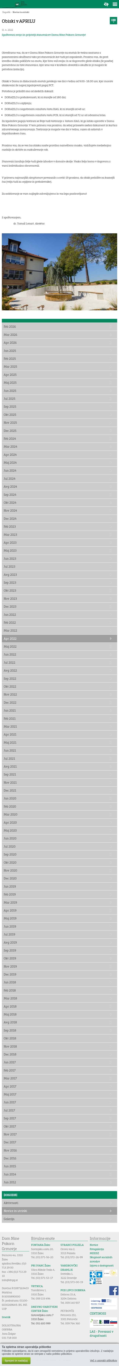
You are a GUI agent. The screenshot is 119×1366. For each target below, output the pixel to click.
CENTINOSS (98, 1313)
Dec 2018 (10, 1054)
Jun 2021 (10, 750)
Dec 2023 (10, 606)
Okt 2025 (10, 415)
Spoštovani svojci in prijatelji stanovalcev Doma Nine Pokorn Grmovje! (44, 34)
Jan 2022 (10, 614)
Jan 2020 (10, 798)
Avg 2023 (10, 574)
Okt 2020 (10, 862)
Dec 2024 (10, 518)
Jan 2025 (10, 351)
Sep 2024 (10, 494)
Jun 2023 (10, 558)
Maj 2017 (10, 1094)
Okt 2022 (10, 686)
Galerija (9, 1219)
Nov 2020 (10, 870)
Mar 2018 (10, 998)
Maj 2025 (10, 382)
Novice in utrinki (21, 12)
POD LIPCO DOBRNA (73, 1290)
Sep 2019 (10, 950)
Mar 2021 (10, 726)
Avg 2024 (10, 486)
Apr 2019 (10, 910)
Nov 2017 (10, 1134)
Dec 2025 (10, 431)
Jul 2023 (9, 566)
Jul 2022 (9, 662)
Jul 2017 (9, 1110)
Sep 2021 (10, 774)
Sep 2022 (10, 678)
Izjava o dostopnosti (101, 1265)
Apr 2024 (10, 455)
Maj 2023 (10, 550)
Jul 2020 (9, 846)
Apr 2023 (10, 542)
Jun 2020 (10, 838)
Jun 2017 (10, 1102)
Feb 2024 (10, 438)
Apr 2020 (10, 822)
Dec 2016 (10, 1158)
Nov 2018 (10, 1046)
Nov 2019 (10, 966)
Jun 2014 (10, 1174)
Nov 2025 (10, 422)
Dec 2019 (10, 974)
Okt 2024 (10, 502)
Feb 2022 (10, 622)
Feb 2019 (10, 894)
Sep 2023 (10, 582)
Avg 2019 (10, 942)
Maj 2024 (10, 462)
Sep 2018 (10, 1030)
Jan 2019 (10, 886)
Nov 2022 (10, 694)
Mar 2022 (10, 630)
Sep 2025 (10, 406)
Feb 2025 (10, 358)
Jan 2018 (10, 982)
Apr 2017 (10, 1086)
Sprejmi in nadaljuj (16, 1360)
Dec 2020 (10, 878)
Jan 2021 (10, 710)
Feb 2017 (10, 1070)
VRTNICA (37, 1286)
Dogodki (6, 12)
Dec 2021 (10, 790)
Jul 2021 (9, 758)
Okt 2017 (10, 1126)
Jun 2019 (10, 926)
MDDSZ (94, 1253)
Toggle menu (115, 4)
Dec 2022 (10, 702)
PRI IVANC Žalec (41, 1265)
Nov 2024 (10, 510)
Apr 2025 (10, 375)
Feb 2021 (10, 718)
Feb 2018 (10, 990)
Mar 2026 (10, 335)
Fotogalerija (97, 1249)
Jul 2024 (9, 478)
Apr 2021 (10, 734)
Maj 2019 (10, 918)
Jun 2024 (10, 470)
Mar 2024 (10, 446)
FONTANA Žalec (40, 1245)
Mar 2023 (10, 534)
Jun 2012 (10, 1182)
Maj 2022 (10, 646)
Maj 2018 (10, 1014)
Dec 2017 (10, 1142)
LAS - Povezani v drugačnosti (101, 1333)
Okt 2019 (10, 958)
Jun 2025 (10, 391)
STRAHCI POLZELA (72, 1245)
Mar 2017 (10, 1078)
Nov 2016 (10, 1150)
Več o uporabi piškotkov (103, 1360)
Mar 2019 (10, 902)
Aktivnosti (11, 1203)
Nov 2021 (10, 782)
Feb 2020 (10, 806)
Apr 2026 (10, 342)
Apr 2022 (10, 638)
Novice (94, 1245)
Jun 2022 (10, 654)
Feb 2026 (10, 326)
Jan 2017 (10, 1062)
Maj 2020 (10, 830)
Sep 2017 (10, 1118)
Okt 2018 (10, 1038)
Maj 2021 (10, 742)
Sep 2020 (10, 854)
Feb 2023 (10, 526)
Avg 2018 (10, 1022)
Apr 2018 (10, 1006)
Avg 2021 (10, 766)
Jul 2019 (9, 934)
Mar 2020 (10, 814)
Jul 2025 (9, 398)
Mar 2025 (10, 366)
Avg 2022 (10, 670)
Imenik (6, 1317)
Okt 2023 (10, 590)
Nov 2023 (10, 598)
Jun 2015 (10, 1166)
